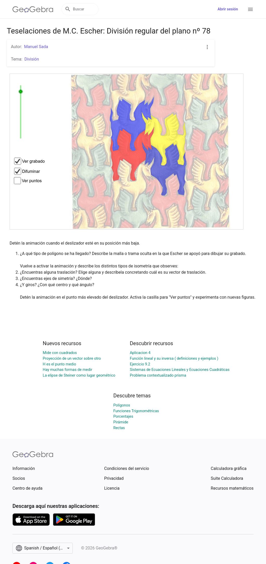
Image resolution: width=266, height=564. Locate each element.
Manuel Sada (36, 46)
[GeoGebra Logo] (32, 9)
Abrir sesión (228, 9)
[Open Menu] (250, 9)
